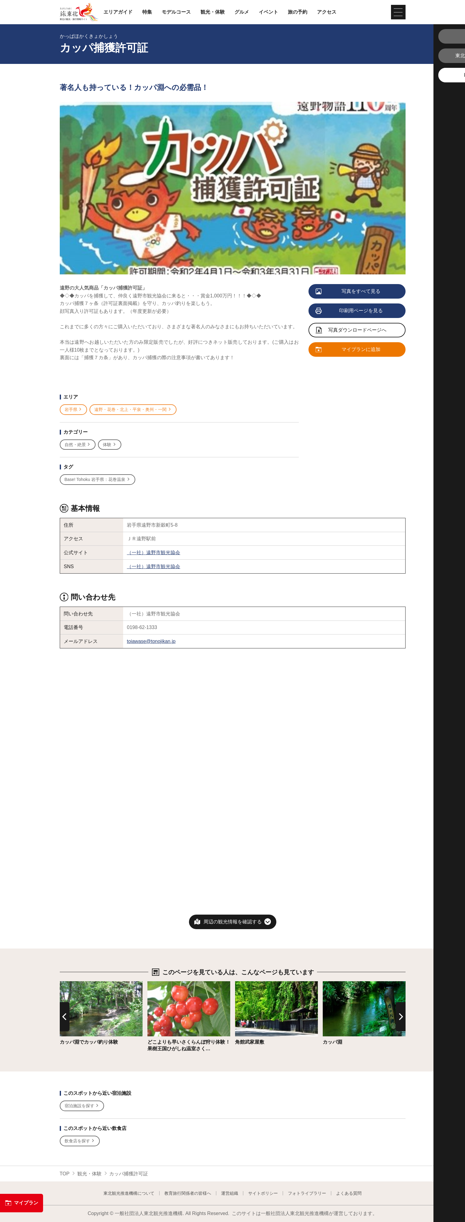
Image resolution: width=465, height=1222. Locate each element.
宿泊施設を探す (82, 1105)
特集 (147, 12)
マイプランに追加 (348, 350)
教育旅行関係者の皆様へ (187, 1193)
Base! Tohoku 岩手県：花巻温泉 (97, 479)
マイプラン (21, 1203)
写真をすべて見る (348, 292)
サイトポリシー (263, 1193)
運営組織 (229, 1193)
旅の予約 (297, 12)
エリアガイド (118, 12)
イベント (268, 12)
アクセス (326, 12)
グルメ (241, 12)
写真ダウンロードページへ (351, 330)
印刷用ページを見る (349, 311)
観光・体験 (212, 12)
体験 (109, 444)
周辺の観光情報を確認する (233, 921)
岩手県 (74, 409)
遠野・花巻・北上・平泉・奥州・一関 (133, 409)
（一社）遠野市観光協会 (153, 552)
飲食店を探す (80, 1141)
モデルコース (176, 12)
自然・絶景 (78, 444)
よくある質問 (349, 1193)
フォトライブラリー (307, 1193)
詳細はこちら (74, 984)
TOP (65, 1173)
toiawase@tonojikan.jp (151, 641)
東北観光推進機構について (128, 1193)
